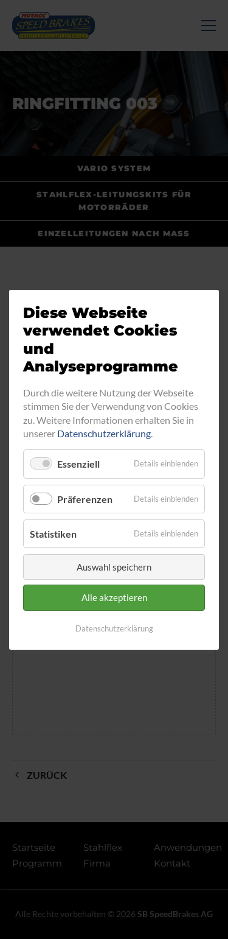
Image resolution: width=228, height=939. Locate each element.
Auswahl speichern (114, 566)
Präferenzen (84, 498)
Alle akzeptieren (114, 597)
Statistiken (53, 533)
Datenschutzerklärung (104, 433)
